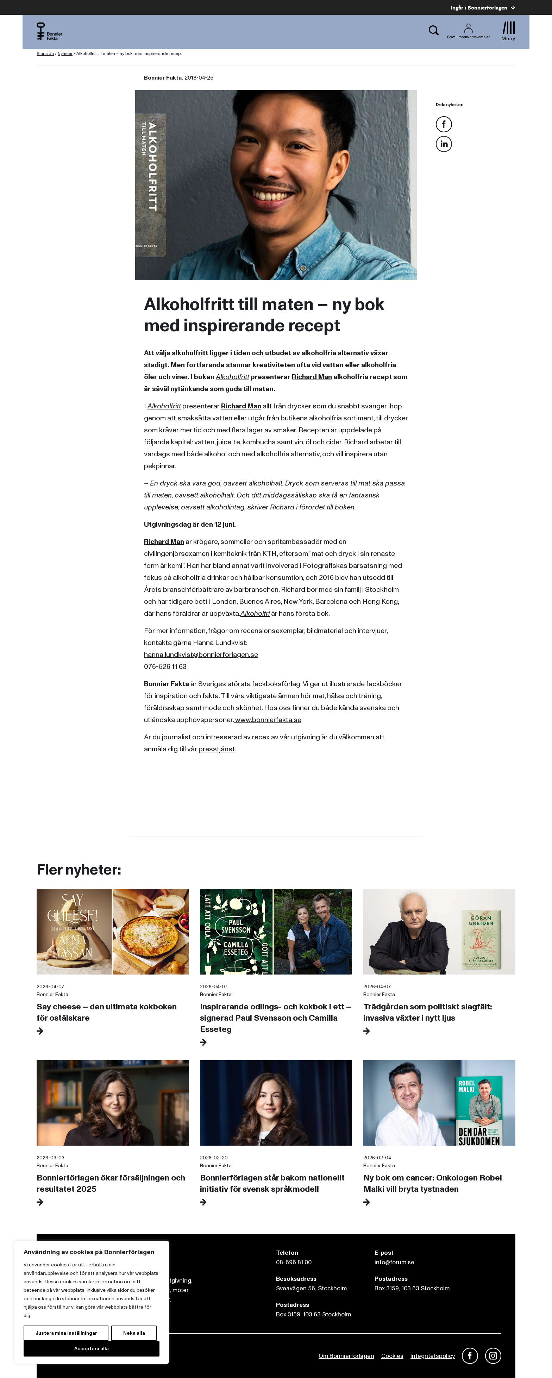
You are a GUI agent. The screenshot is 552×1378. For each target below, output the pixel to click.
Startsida (45, 54)
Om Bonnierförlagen (346, 1356)
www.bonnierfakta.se (267, 720)
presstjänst (217, 749)
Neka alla (134, 1333)
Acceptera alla (91, 1348)
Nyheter (65, 54)
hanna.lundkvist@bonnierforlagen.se (201, 655)
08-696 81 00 (294, 1262)
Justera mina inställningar (66, 1333)
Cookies (392, 1356)
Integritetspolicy (432, 1356)
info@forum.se (394, 1262)
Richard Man (312, 377)
